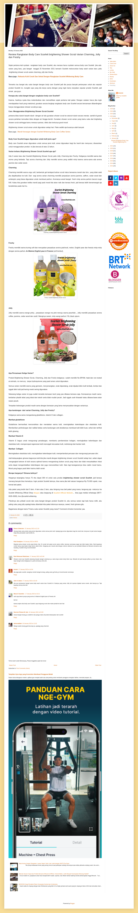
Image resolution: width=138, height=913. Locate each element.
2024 (111, 111)
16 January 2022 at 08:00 (30, 541)
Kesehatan (113, 81)
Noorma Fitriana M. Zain (21, 612)
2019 (111, 151)
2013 (111, 166)
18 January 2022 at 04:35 (36, 612)
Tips (111, 68)
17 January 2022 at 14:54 (25, 569)
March (114, 133)
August (114, 121)
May (113, 128)
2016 (111, 158)
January (114, 138)
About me (112, 66)
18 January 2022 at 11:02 (29, 623)
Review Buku (113, 74)
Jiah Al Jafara (18, 581)
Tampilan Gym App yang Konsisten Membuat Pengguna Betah (31, 674)
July (113, 123)
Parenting (112, 85)
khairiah (120, 93)
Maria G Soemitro (19, 594)
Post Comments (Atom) (23, 668)
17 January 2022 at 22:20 (30, 581)
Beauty (15, 517)
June (113, 126)
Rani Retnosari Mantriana (21, 556)
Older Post (98, 665)
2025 (111, 108)
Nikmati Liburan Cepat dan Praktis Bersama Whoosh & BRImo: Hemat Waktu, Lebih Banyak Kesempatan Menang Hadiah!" (54, 874)
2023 (111, 113)
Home (55, 665)
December (115, 118)
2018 (111, 153)
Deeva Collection (19, 528)
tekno (111, 79)
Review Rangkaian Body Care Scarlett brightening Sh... (119, 141)
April (113, 131)
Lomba (112, 70)
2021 (111, 146)
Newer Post (12, 665)
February (114, 136)
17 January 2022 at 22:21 (32, 594)
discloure (112, 83)
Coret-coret (113, 63)
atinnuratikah (18, 623)
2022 (111, 116)
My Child (112, 72)
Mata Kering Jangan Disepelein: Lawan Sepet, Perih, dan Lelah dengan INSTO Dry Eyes (44, 863)
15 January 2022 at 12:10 (32, 528)
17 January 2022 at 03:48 (37, 556)
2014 (111, 163)
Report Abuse (113, 171)
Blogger (72, 903)
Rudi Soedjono (18, 541)
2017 (111, 156)
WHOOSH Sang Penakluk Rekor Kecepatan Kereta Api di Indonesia (38, 884)
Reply (15, 535)
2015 (111, 161)
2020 (111, 148)
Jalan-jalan (113, 61)
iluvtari (16, 569)
